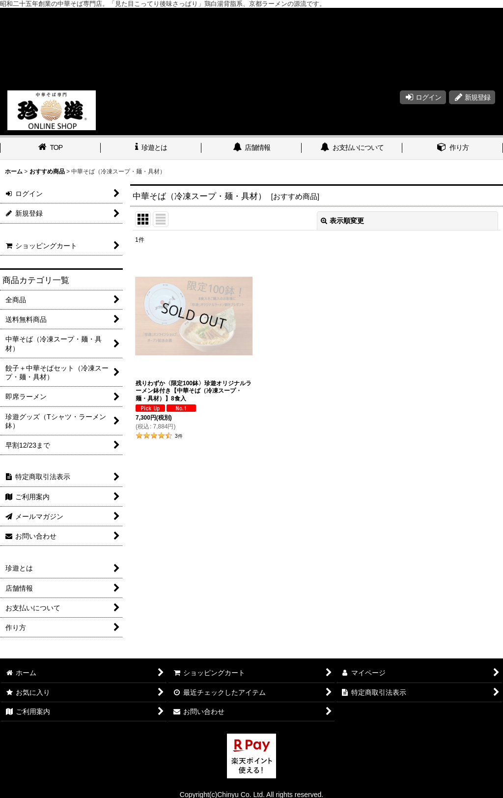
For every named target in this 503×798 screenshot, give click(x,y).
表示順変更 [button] (342, 221)
